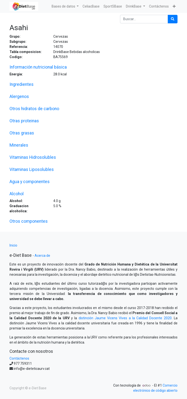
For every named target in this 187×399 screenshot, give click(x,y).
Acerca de (42, 255)
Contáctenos (19, 358)
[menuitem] (91, 6)
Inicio (13, 245)
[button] (174, 6)
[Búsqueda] (173, 19)
